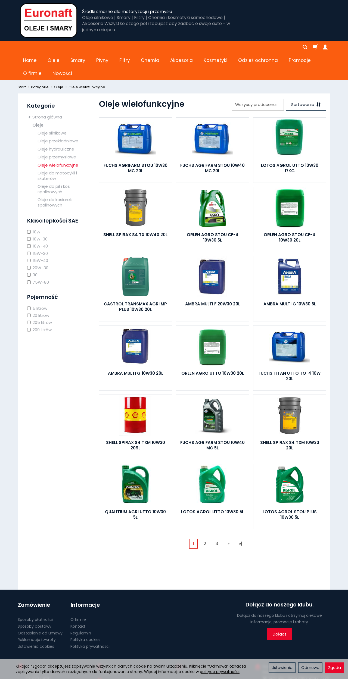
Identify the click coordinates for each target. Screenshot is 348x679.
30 (32, 249)
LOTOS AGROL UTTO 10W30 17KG (289, 142)
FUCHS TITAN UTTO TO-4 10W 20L (290, 349)
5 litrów (37, 282)
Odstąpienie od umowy (40, 606)
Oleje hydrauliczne (56, 123)
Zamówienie (34, 578)
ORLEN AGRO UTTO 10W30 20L (212, 347)
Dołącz (280, 608)
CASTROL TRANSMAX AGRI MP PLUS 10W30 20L (135, 280)
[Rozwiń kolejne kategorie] (241, 47)
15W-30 (37, 227)
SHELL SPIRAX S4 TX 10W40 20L (135, 208)
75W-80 (38, 256)
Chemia (150, 47)
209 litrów (39, 303)
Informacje (85, 578)
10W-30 (37, 213)
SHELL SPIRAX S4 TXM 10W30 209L (135, 419)
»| (240, 517)
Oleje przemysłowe (57, 131)
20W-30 (37, 242)
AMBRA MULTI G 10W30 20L (135, 347)
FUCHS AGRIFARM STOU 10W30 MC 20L (135, 142)
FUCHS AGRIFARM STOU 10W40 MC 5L (212, 419)
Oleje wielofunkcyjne (58, 139)
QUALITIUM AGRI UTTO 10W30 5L (135, 488)
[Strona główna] (48, 20)
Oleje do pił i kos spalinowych (54, 162)
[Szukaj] (305, 47)
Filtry (124, 47)
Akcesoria (181, 47)
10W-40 (37, 220)
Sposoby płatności (35, 593)
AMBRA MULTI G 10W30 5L (289, 278)
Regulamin (80, 606)
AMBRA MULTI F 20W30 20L (212, 278)
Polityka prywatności (90, 620)
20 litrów (38, 289)
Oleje (54, 47)
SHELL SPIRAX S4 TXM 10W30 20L (289, 419)
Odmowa (310, 667)
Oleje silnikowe (52, 107)
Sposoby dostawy (34, 599)
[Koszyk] (315, 47)
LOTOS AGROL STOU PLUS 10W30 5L (290, 488)
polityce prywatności (220, 671)
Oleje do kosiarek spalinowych (55, 176)
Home (30, 47)
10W (34, 206)
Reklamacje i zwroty (37, 613)
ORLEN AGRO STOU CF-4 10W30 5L (212, 211)
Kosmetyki (215, 47)
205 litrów (39, 296)
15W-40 (37, 234)
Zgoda (334, 667)
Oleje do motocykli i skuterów (57, 149)
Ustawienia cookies (36, 620)
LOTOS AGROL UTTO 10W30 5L (212, 486)
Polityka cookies (85, 613)
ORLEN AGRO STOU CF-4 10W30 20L (289, 211)
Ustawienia (282, 667)
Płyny (102, 47)
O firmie (78, 593)
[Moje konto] (325, 47)
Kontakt (77, 599)
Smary (77, 47)
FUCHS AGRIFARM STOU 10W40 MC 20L (212, 142)
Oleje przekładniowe (58, 115)
